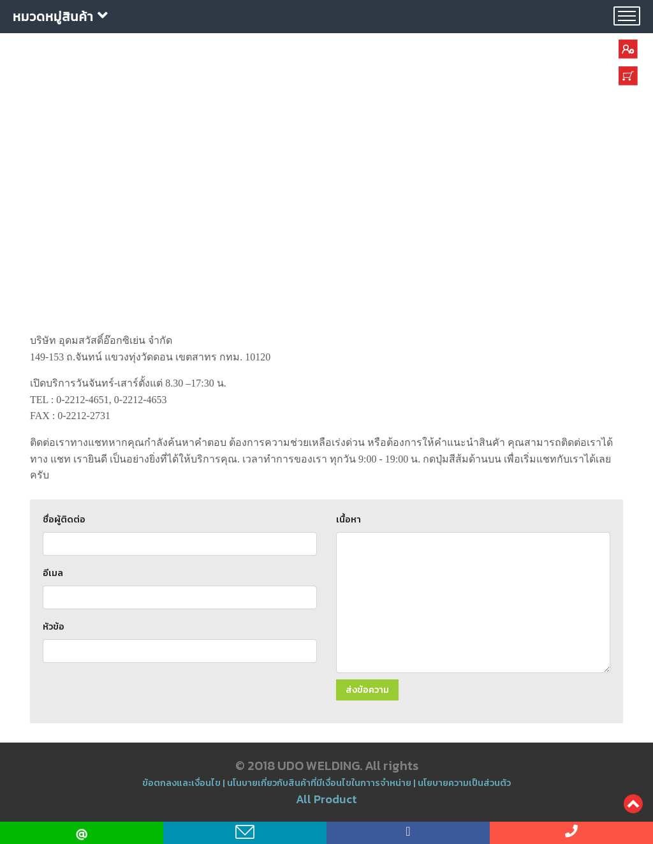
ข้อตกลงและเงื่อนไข (182, 783)
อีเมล (53, 573)
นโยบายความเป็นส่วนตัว (464, 783)
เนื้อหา (348, 519)
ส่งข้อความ (367, 690)
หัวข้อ (53, 626)
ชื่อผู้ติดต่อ (64, 519)
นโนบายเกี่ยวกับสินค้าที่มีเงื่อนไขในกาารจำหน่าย (319, 783)
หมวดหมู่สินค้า (60, 17)
